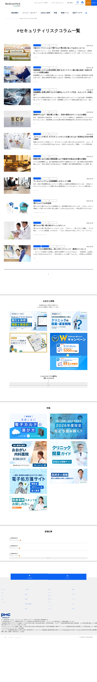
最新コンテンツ (40, 18)
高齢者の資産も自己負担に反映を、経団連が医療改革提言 (28, 555)
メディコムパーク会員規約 (23, 680)
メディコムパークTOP (41, 2)
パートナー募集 (6, 640)
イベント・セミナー (29, 13)
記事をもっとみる (48, 579)
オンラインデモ (77, 637)
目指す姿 (4, 630)
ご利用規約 (7, 680)
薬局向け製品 (29, 632)
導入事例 (70, 2)
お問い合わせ (76, 646)
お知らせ (75, 641)
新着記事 (51, 630)
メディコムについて (57, 2)
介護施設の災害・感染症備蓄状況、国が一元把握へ (26, 563)
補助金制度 (76, 627)
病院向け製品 (29, 637)
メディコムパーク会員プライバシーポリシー (49, 680)
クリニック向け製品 (32, 627)
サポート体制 (5, 633)
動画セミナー (48, 388)
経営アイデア (77, 13)
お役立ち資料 (45, 13)
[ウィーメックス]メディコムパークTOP (24, 18)
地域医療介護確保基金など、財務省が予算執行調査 (26, 572)
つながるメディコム (79, 632)
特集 (55, 13)
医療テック (65, 13)
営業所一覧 (4, 637)
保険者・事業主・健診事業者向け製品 (36, 642)
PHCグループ (8, 18)
